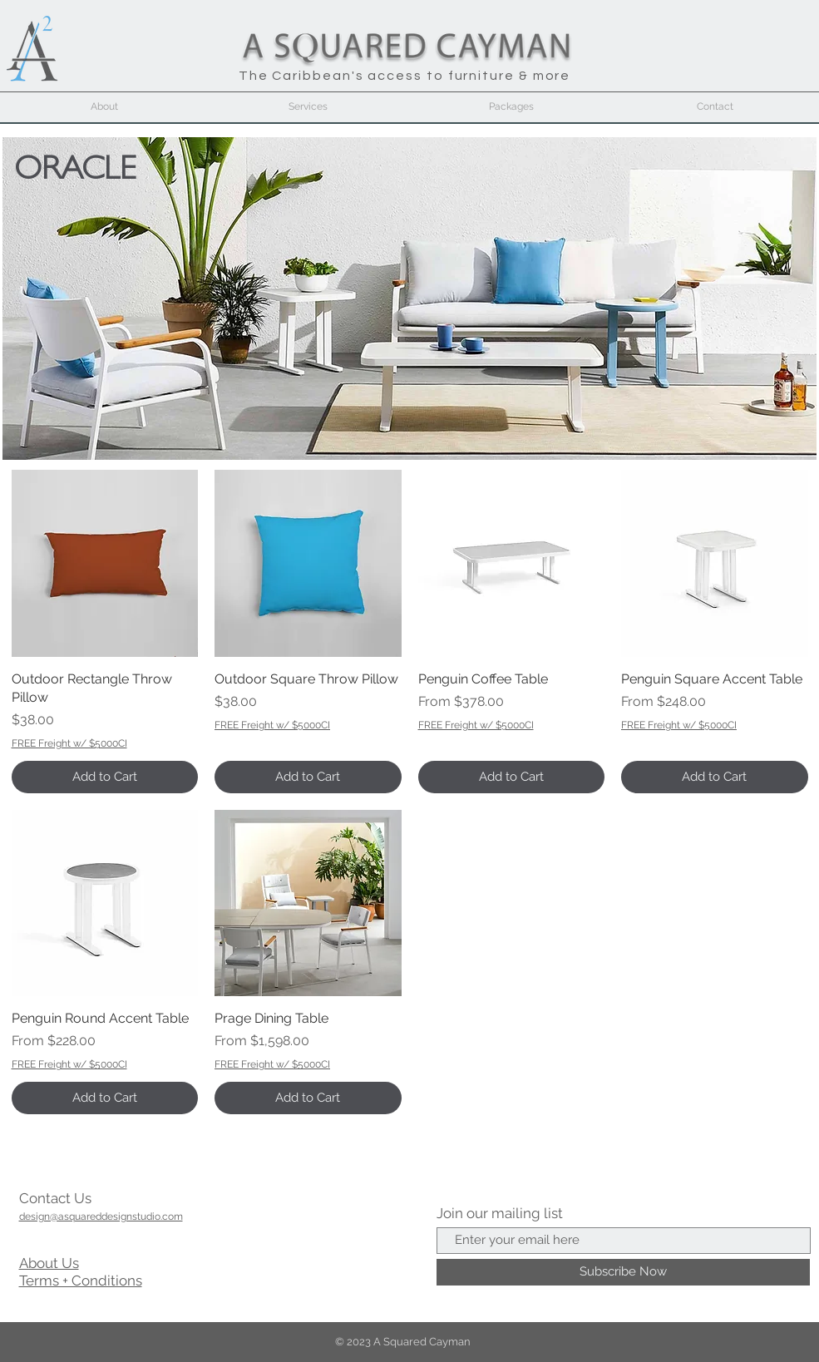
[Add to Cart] (105, 777)
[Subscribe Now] (623, 1272)
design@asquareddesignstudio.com (101, 1216)
